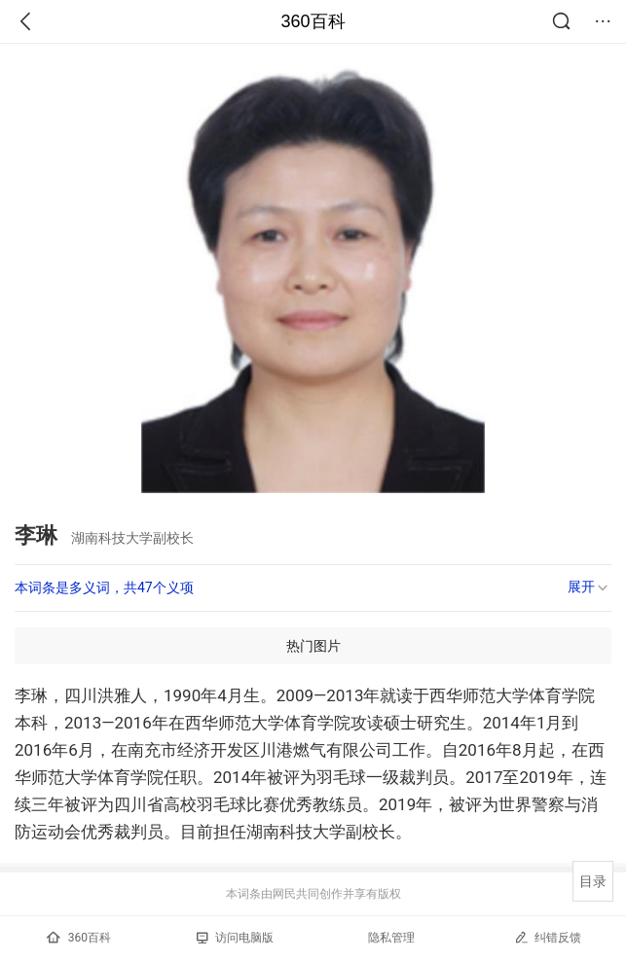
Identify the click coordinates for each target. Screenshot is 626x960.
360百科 (312, 21)
